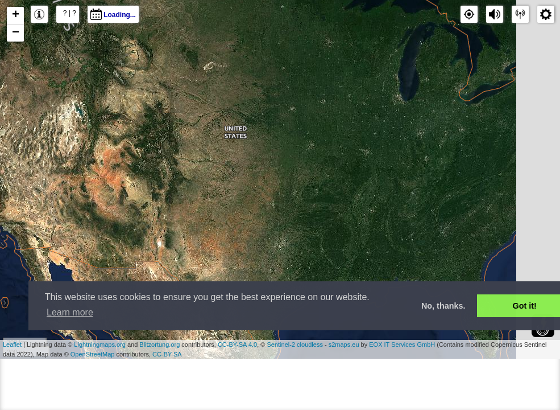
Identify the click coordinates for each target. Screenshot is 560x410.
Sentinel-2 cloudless (294, 344)
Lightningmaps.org (100, 344)
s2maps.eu (344, 344)
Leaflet (12, 344)
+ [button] (15, 15)
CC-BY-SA (167, 354)
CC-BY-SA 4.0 (237, 344)
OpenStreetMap (92, 354)
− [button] (15, 33)
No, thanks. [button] (443, 305)
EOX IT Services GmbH (402, 344)
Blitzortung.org (159, 344)
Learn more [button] (70, 312)
